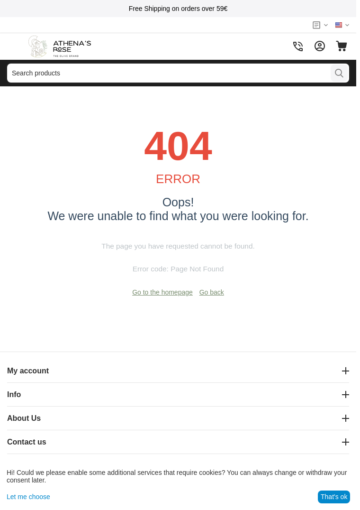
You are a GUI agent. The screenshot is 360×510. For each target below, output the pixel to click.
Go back (211, 292)
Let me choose (28, 497)
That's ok (334, 497)
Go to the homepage (162, 292)
